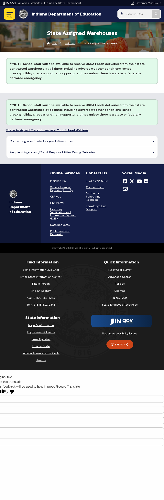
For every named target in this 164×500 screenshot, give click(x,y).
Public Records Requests (60, 232)
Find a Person (41, 283)
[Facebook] (125, 181)
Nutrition (70, 43)
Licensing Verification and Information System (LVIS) (63, 213)
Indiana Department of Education (66, 14)
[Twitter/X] (131, 181)
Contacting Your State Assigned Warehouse (41, 141)
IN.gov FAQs (120, 298)
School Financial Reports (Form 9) (61, 188)
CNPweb (55, 196)
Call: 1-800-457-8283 (41, 298)
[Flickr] (146, 181)
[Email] (125, 189)
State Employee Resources (120, 304)
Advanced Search (119, 277)
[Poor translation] (9, 391)
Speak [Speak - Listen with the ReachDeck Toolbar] (119, 344)
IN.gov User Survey (120, 269)
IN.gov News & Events (41, 332)
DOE (54, 43)
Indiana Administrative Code (41, 353)
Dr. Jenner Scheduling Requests (93, 196)
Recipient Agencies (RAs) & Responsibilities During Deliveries (52, 152)
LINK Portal (57, 203)
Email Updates (41, 339)
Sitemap (120, 290)
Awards (41, 360)
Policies (120, 283)
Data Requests (60, 225)
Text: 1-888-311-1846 (41, 304)
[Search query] (138, 14)
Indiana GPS (58, 181)
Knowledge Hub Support (96, 207)
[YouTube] (139, 181)
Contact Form (95, 187)
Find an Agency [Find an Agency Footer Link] (41, 290)
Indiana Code (41, 346)
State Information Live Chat (41, 269)
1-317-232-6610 (96, 181)
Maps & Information (41, 325)
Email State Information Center (40, 277)
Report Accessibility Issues (119, 333)
